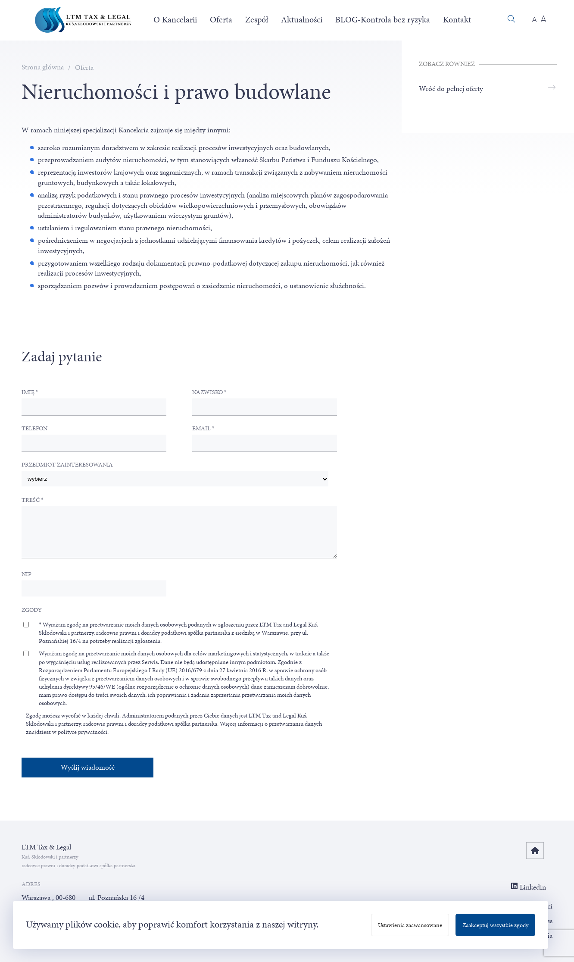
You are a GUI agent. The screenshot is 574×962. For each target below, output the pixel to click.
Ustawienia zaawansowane (410, 925)
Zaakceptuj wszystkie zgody (495, 925)
